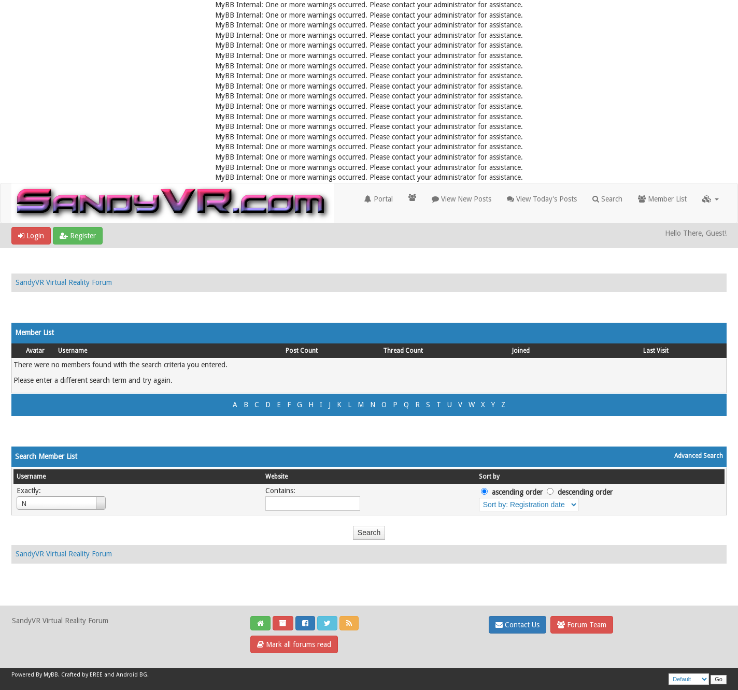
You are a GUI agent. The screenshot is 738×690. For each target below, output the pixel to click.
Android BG (131, 674)
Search (607, 199)
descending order (585, 492)
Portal (378, 199)
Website (276, 476)
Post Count (302, 350)
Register (78, 236)
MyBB (51, 674)
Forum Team (581, 625)
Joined (521, 350)
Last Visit (656, 350)
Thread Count (403, 350)
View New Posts (461, 199)
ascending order (517, 492)
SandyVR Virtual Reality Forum (64, 282)
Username (72, 350)
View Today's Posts (542, 199)
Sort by (489, 476)
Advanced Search (698, 455)
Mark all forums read (294, 644)
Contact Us (517, 625)
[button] (710, 198)
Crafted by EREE (82, 674)
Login (31, 236)
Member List (662, 199)
